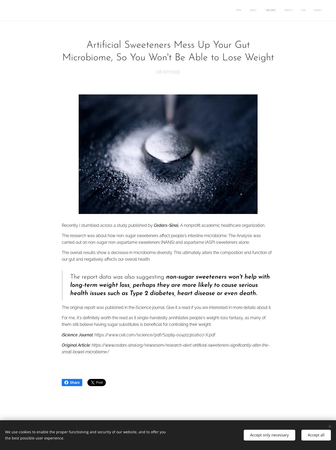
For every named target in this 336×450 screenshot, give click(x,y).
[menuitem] (282, 10)
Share (72, 382)
